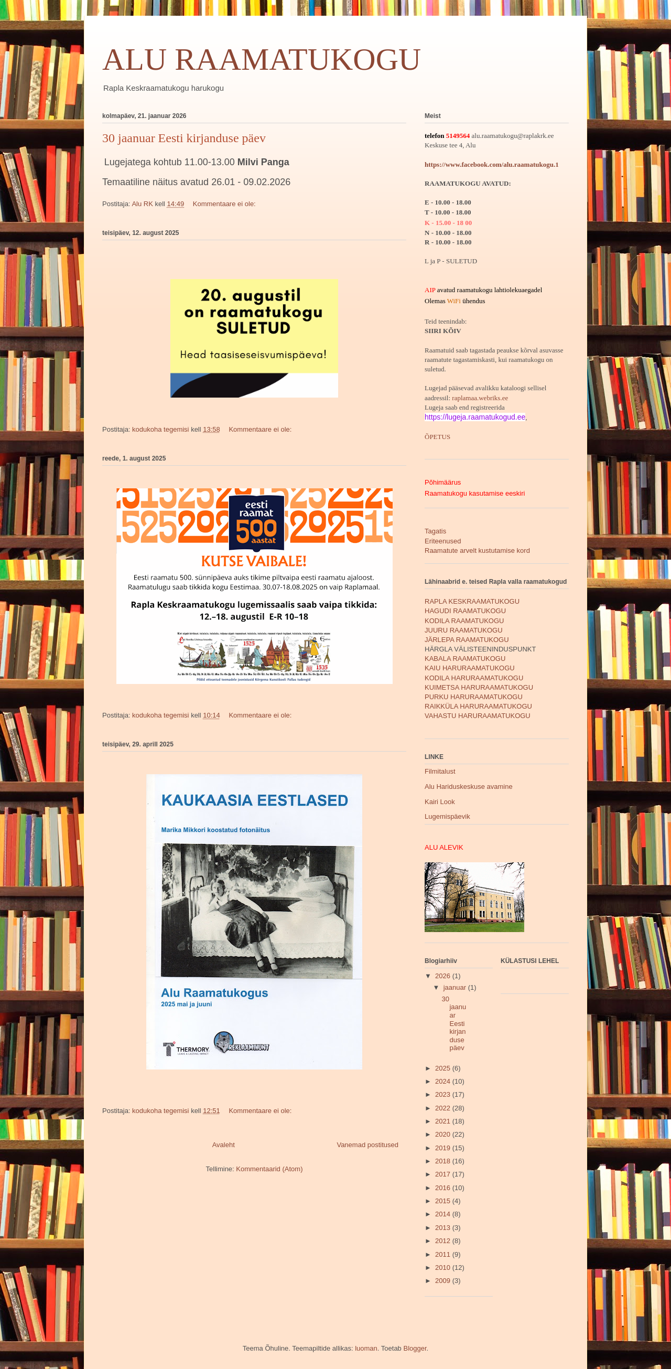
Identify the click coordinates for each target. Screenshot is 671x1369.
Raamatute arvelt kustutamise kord (477, 550)
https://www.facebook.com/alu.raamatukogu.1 (492, 164)
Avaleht (223, 1145)
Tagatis (435, 531)
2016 (443, 1188)
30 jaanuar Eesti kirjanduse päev (184, 138)
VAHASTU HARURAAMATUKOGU (478, 716)
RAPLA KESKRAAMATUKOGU (472, 601)
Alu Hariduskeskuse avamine (469, 786)
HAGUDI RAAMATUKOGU (465, 611)
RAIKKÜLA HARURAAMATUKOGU (478, 706)
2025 (443, 1068)
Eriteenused (443, 541)
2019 (443, 1148)
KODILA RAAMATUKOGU (464, 621)
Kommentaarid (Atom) (269, 1169)
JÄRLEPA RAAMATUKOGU (467, 640)
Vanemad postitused (367, 1145)
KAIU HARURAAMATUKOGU (470, 668)
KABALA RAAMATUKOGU (465, 658)
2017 (443, 1174)
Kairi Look (440, 802)
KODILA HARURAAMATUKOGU (474, 678)
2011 (443, 1254)
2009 (443, 1281)
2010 (443, 1267)
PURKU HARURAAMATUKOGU (474, 697)
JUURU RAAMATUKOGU (464, 630)
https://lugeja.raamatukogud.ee (475, 417)
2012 (443, 1241)
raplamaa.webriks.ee (480, 398)
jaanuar (455, 987)
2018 (443, 1161)
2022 (443, 1108)
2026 (443, 976)
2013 (443, 1228)
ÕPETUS (437, 437)
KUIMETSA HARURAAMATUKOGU (479, 687)
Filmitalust (440, 771)
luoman (366, 1348)
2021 (443, 1121)
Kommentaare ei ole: (225, 204)
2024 (443, 1081)
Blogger (414, 1348)
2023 (443, 1094)
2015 (443, 1201)
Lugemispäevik (447, 816)
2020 (443, 1134)
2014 (443, 1214)
